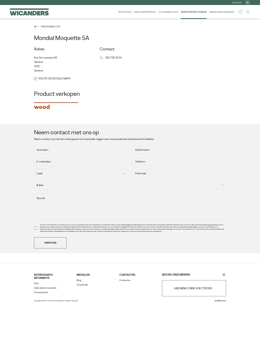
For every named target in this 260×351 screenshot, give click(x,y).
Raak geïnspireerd (145, 12)
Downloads (237, 2)
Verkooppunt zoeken (193, 12)
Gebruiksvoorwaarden (46, 333)
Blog (79, 326)
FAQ (37, 329)
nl (247, 2)
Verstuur (51, 288)
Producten (124, 12)
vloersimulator (168, 12)
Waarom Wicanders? (221, 12)
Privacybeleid (42, 338)
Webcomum (220, 347)
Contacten (124, 326)
